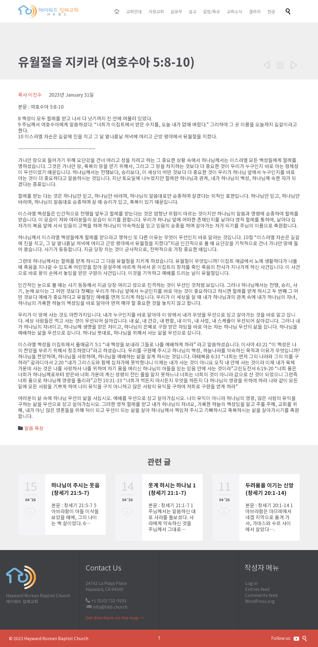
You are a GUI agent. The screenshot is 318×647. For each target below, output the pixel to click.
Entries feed (257, 589)
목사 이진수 (30, 94)
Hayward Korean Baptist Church (56, 638)
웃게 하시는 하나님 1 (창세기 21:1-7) (172, 488)
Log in (251, 583)
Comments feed (261, 595)
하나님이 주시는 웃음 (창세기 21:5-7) (75, 488)
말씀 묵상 (34, 428)
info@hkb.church (109, 607)
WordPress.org (260, 601)
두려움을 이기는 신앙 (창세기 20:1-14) (269, 488)
